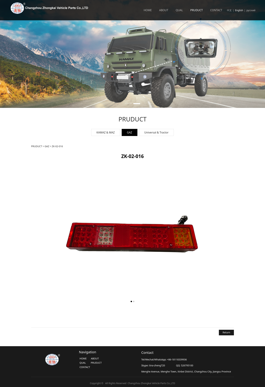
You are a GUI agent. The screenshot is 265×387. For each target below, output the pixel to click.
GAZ (129, 132)
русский (251, 10)
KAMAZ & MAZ (106, 132)
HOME (148, 10)
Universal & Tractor (156, 132)
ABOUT (163, 10)
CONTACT (216, 10)
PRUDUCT (196, 10)
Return (226, 332)
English (239, 10)
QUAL (179, 10)
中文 (229, 10)
